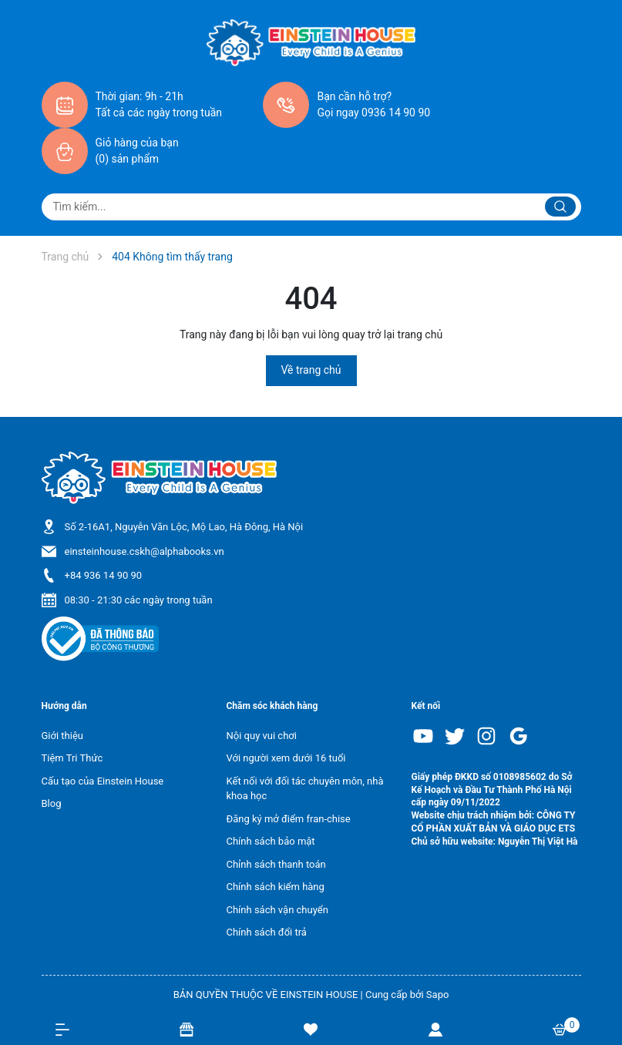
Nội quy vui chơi (262, 735)
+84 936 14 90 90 (104, 575)
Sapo (437, 994)
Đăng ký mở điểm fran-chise (289, 819)
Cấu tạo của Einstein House (103, 781)
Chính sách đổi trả (267, 932)
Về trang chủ (311, 370)
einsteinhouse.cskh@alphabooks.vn (144, 551)
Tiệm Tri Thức (72, 758)
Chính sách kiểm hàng (275, 886)
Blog (52, 803)
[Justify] (560, 207)
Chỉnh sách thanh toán (276, 864)
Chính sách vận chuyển (277, 910)
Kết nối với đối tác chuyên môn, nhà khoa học (305, 788)
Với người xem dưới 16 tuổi (286, 758)
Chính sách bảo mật (271, 841)
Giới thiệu (62, 735)
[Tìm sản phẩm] (311, 206)
